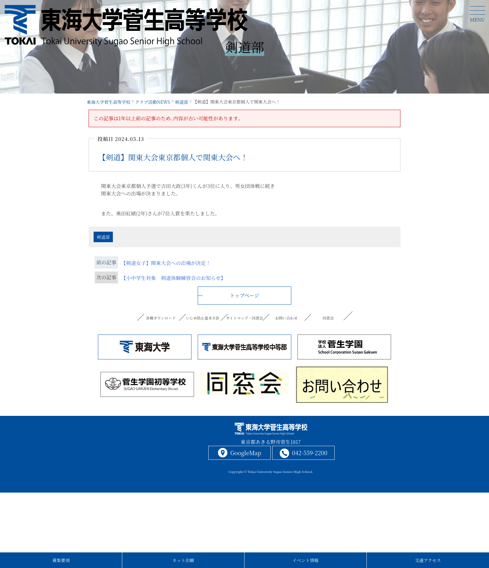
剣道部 (103, 237)
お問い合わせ (286, 317)
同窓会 (328, 317)
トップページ (244, 295)
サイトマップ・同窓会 (244, 317)
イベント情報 (306, 560)
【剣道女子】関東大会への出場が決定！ (166, 263)
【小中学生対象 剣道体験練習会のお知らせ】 (173, 278)
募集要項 (61, 560)
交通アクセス (428, 560)
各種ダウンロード (161, 317)
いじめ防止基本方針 (203, 317)
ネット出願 (183, 560)
